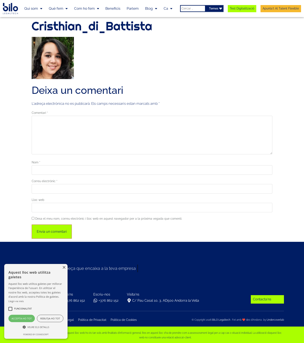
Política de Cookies (124, 319)
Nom (36, 162)
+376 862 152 (75, 301)
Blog (151, 9)
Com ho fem (86, 9)
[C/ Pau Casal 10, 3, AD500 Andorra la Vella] (129, 301)
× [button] (63, 267)
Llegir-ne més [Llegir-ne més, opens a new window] (16, 301)
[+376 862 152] (95, 301)
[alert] (36, 301)
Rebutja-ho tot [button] (50, 318)
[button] (23, 309)
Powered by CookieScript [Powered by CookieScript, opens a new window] (36, 334)
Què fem (58, 9)
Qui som (33, 9)
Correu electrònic (44, 181)
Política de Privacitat (92, 319)
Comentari (40, 112)
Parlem (133, 8)
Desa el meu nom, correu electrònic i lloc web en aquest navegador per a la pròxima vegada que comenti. (108, 218)
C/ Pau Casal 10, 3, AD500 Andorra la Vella (165, 301)
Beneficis (112, 8)
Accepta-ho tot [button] (22, 318)
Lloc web (38, 200)
